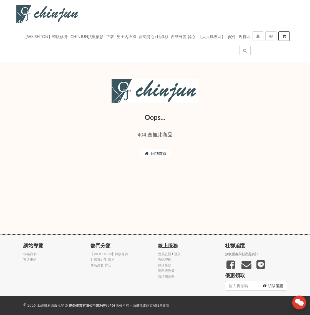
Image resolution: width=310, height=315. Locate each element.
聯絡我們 (30, 254)
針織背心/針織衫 (153, 36)
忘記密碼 (164, 260)
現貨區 (244, 36)
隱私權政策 (166, 271)
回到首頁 (156, 153)
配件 (232, 36)
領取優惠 (273, 285)
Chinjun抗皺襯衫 (87, 36)
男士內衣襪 (126, 36)
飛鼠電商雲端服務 (149, 305)
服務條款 (164, 265)
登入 (177, 254)
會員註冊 (164, 254)
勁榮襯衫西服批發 (50, 305)
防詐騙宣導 (166, 276)
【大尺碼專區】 (211, 36)
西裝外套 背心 (183, 36)
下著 (110, 36)
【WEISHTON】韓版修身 (45, 36)
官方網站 (30, 260)
